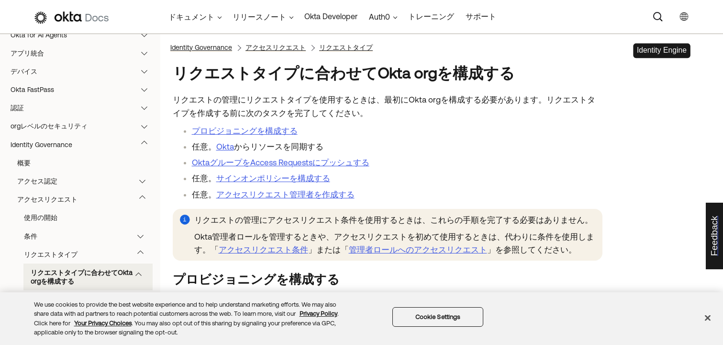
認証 (83, 108)
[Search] (658, 16)
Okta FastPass (83, 89)
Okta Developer (330, 16)
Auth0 (379, 16)
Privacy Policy (318, 313)
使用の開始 (40, 217)
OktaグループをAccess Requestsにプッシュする (280, 162)
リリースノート (259, 16)
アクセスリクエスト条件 (263, 249)
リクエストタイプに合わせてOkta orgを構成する (91, 277)
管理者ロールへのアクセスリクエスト (418, 249)
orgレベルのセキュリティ (83, 126)
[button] (146, 35)
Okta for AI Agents (83, 35)
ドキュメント (191, 16)
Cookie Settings (437, 317)
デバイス (83, 71)
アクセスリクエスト (86, 199)
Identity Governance (83, 145)
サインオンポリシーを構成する (273, 178)
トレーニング (431, 16)
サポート (481, 16)
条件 (88, 236)
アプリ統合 (83, 53)
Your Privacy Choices (103, 323)
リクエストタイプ (88, 254)
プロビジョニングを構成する (245, 131)
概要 (24, 163)
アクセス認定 (86, 181)
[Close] (707, 317)
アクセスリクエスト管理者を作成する (285, 194)
